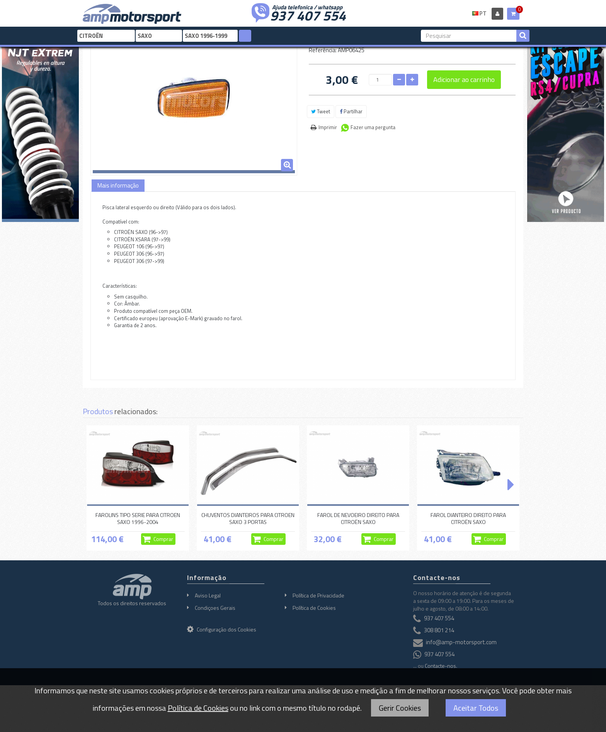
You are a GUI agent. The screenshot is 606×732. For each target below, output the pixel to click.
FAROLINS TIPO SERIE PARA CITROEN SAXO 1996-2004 (137, 518)
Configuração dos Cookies (221, 629)
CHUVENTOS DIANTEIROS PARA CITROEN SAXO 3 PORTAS (247, 518)
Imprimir (327, 127)
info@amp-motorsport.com (461, 642)
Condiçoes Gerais (215, 608)
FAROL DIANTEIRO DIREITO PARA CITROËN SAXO (468, 518)
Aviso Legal (208, 595)
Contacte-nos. (441, 666)
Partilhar (351, 111)
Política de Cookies (314, 608)
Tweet (320, 111)
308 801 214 (439, 630)
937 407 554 (308, 14)
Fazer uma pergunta (373, 127)
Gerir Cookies (400, 708)
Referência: (323, 50)
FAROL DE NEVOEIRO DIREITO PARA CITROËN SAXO (358, 518)
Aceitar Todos (475, 708)
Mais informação (118, 185)
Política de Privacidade (318, 595)
